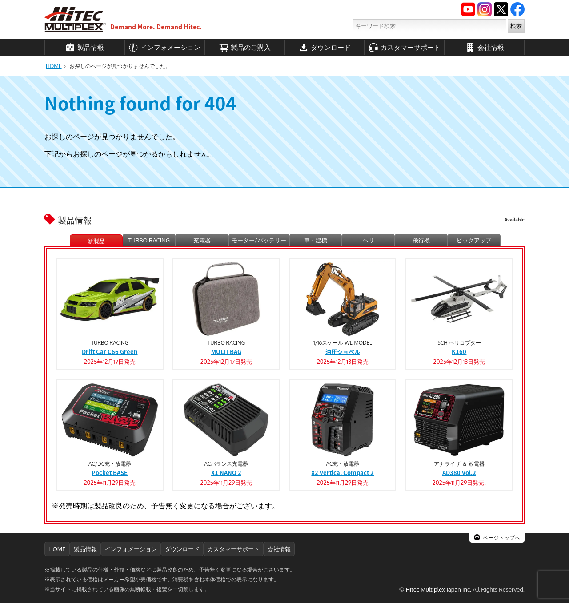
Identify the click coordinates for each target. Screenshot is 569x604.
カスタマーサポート (405, 47)
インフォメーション (164, 47)
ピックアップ (474, 240)
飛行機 (421, 240)
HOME (54, 66)
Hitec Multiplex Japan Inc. (439, 589)
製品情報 (84, 47)
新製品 (96, 241)
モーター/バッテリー (259, 240)
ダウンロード (325, 47)
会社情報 (484, 47)
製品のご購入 (245, 47)
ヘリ (368, 240)
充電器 (202, 240)
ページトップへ (501, 537)
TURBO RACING (149, 240)
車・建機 (315, 240)
